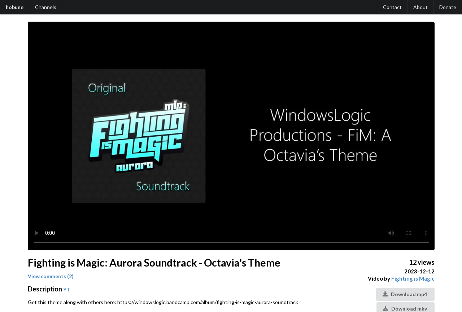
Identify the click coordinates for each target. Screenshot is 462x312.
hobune (14, 7)
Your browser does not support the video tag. (231, 136)
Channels (45, 7)
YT (66, 289)
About (420, 7)
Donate (447, 7)
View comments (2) (51, 276)
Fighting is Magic (413, 278)
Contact (392, 7)
